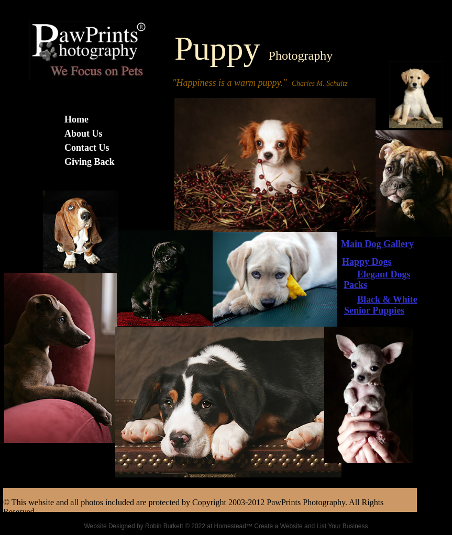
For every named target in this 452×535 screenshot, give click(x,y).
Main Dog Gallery (377, 244)
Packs (355, 285)
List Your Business (342, 526)
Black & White (387, 299)
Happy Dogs (367, 262)
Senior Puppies (374, 310)
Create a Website (278, 526)
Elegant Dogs (384, 274)
